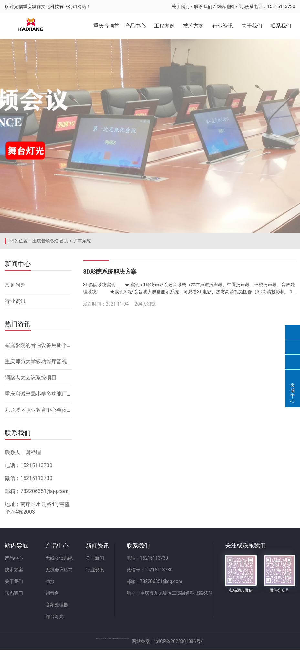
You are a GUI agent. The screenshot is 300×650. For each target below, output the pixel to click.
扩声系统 (82, 241)
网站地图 (225, 6)
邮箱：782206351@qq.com (155, 581)
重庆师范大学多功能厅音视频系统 (38, 362)
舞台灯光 (55, 616)
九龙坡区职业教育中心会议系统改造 (38, 410)
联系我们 (203, 6)
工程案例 (164, 26)
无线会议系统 (59, 558)
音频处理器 (57, 605)
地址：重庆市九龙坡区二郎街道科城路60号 (170, 593)
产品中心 (135, 26)
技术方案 (193, 26)
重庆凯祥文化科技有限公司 (50, 6)
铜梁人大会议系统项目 (31, 378)
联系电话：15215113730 (267, 6)
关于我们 (180, 6)
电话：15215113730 (148, 558)
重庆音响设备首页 (50, 241)
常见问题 (15, 285)
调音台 (52, 593)
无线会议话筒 (59, 570)
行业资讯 (222, 26)
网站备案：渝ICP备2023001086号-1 (226, 641)
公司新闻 (95, 558)
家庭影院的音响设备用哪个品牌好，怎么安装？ (38, 345)
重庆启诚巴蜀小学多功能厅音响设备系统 (38, 394)
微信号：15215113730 (150, 570)
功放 (50, 581)
